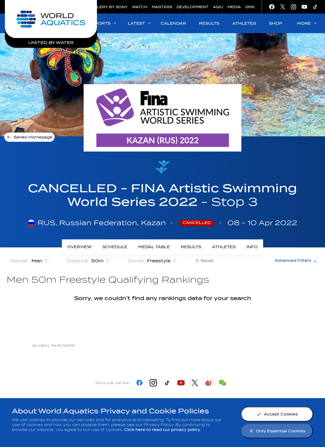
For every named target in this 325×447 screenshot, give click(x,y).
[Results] (191, 247)
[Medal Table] (154, 247)
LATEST (140, 23)
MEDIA (234, 7)
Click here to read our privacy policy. (162, 430)
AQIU (218, 7)
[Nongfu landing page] (140, 345)
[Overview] (79, 247)
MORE (307, 23)
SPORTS (104, 23)
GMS (249, 7)
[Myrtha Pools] (97, 345)
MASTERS (162, 7)
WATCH (139, 7)
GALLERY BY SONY (108, 7)
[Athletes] (224, 247)
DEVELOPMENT (192, 7)
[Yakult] (271, 345)
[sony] (227, 345)
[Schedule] (115, 247)
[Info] (252, 247)
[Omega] (184, 345)
